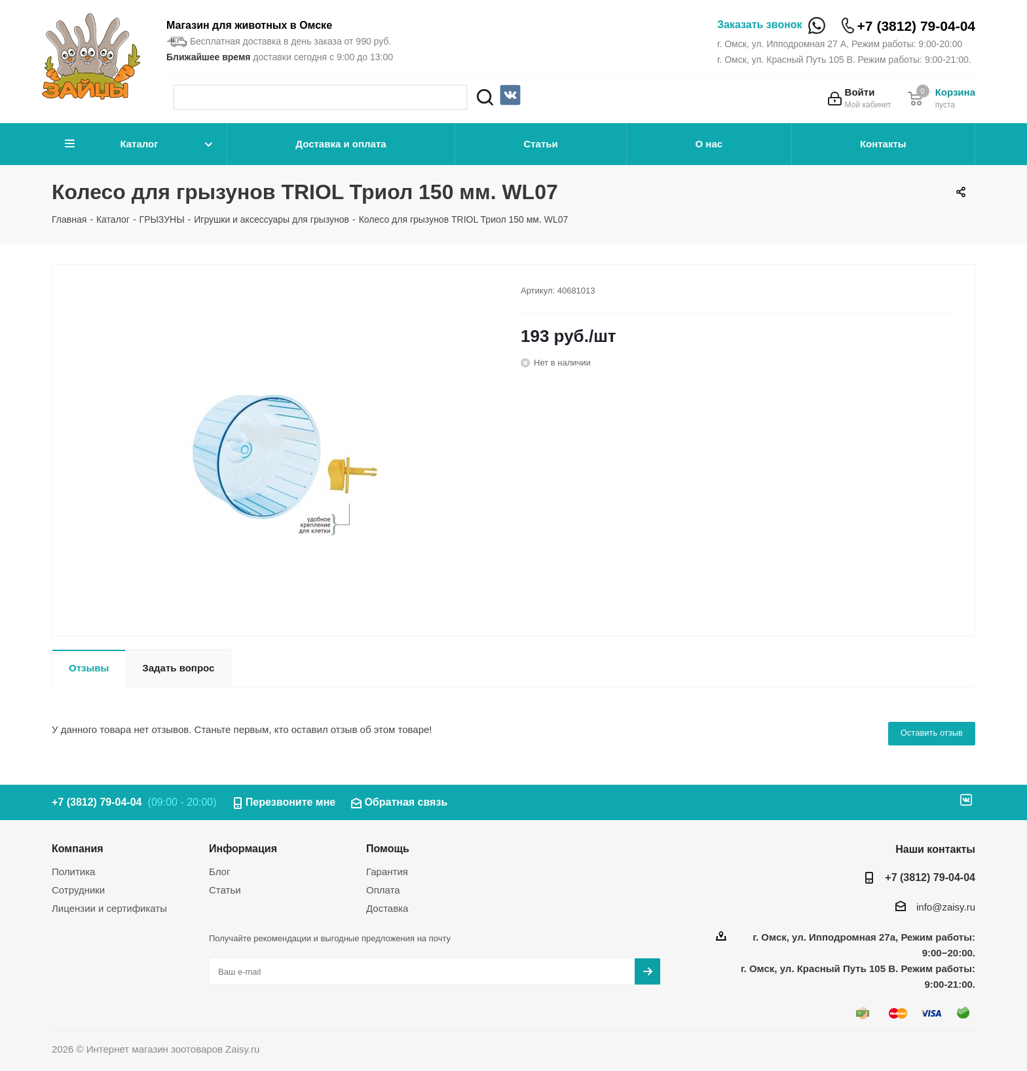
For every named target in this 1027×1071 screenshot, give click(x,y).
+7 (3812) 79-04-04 (916, 25)
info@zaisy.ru (945, 906)
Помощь (387, 848)
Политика (73, 871)
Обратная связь (405, 802)
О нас (709, 143)
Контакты (883, 143)
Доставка (387, 908)
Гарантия (387, 871)
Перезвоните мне (291, 802)
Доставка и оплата (340, 143)
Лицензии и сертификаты (109, 908)
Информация (243, 848)
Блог (219, 871)
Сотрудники (78, 889)
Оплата (383, 889)
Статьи (540, 143)
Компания (77, 848)
